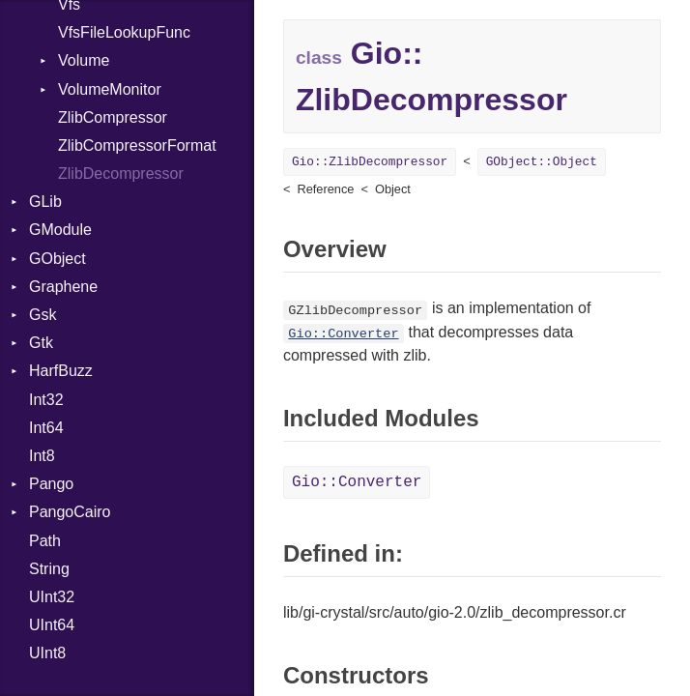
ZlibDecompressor (121, 173)
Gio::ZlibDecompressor (369, 162)
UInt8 (47, 653)
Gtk (41, 342)
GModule (60, 229)
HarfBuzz (61, 370)
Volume (83, 60)
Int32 (46, 400)
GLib (45, 201)
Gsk (42, 314)
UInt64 (51, 625)
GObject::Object (541, 162)
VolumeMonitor (109, 89)
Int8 (42, 456)
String (49, 569)
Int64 (46, 428)
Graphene (63, 286)
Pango (51, 484)
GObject (57, 258)
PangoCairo (70, 512)
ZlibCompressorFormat (137, 145)
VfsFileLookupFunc (124, 32)
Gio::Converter (343, 334)
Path (45, 541)
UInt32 (51, 597)
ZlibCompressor (112, 117)
